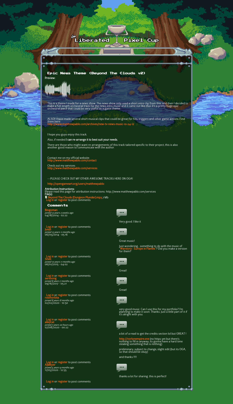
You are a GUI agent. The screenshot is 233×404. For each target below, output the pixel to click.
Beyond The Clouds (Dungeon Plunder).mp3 (75, 197)
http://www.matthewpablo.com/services (72, 168)
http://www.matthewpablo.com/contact (71, 160)
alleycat (49, 322)
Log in (50, 200)
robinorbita (52, 298)
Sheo (48, 259)
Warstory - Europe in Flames (137, 249)
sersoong (50, 278)
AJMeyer (50, 365)
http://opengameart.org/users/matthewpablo (75, 184)
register (62, 200)
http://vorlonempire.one (134, 339)
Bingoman (51, 210)
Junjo (48, 229)
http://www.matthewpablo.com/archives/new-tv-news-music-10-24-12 (90, 124)
